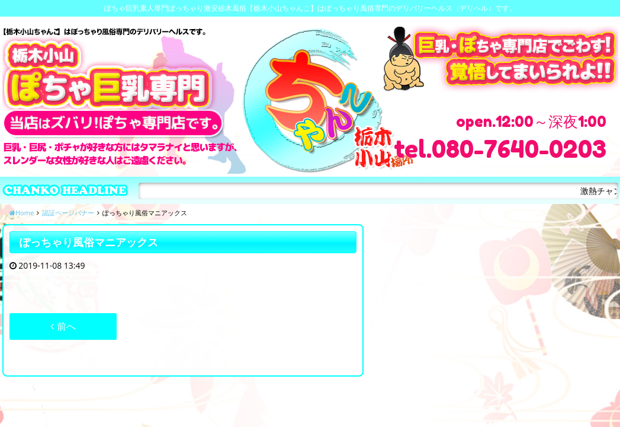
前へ (62, 326)
